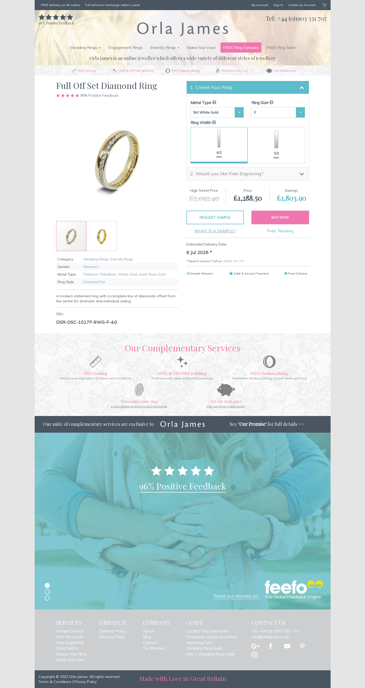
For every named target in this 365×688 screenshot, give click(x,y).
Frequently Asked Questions (211, 636)
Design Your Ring (71, 653)
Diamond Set (94, 282)
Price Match (67, 648)
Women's (91, 266)
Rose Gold (157, 274)
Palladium (108, 274)
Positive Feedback (56, 21)
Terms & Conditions (54, 681)
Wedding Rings (96, 259)
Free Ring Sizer (69, 636)
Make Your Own (201, 47)
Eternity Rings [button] (164, 47)
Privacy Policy (85, 681)
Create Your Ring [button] (214, 87)
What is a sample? (215, 230)
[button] (102, 236)
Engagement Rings (125, 47)
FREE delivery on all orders (60, 5)
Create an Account (301, 5)
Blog (147, 636)
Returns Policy (112, 636)
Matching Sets (199, 642)
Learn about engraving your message (139, 406)
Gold (143, 274)
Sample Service (70, 630)
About (148, 630)
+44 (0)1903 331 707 (302, 18)
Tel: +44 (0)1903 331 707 (275, 630)
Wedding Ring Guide (204, 648)
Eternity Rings (122, 259)
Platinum (90, 274)
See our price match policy (225, 406)
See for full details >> (267, 424)
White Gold (127, 274)
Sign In (278, 5)
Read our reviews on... (237, 596)
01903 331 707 (233, 261)
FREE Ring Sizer (281, 47)
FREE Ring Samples (241, 47)
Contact (150, 642)
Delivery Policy (112, 630)
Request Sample (215, 217)
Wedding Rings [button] (85, 47)
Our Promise (154, 648)
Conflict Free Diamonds (207, 630)
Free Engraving (69, 642)
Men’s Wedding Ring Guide (210, 653)
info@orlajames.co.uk (270, 636)
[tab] (247, 87)
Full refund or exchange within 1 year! (112, 5)
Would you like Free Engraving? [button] (229, 174)
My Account (259, 5)
